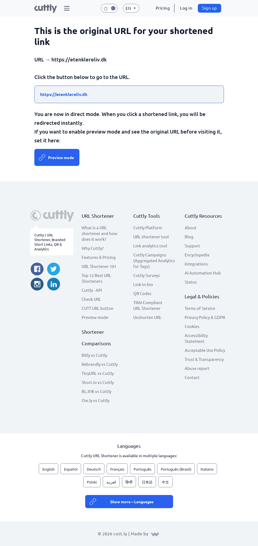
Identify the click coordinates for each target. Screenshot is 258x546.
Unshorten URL (147, 317)
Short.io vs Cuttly (98, 382)
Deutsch (94, 469)
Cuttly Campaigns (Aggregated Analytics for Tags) (154, 260)
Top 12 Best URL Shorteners (96, 278)
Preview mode (61, 157)
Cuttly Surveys (146, 275)
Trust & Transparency (204, 359)
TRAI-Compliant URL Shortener (147, 305)
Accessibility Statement (196, 338)
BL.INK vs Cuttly (96, 391)
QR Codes (142, 293)
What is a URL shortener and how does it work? (99, 233)
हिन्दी (129, 482)
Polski (92, 482)
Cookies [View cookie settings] (192, 326)
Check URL (91, 299)
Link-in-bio (143, 284)
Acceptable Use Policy (205, 350)
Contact (192, 377)
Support (192, 245)
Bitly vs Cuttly (94, 355)
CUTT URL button (97, 308)
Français (117, 469)
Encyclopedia (197, 254)
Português (142, 469)
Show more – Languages (132, 501)
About (190, 227)
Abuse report (197, 368)
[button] (67, 8)
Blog (189, 236)
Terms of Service (200, 308)
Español (70, 469)
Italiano (207, 469)
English (48, 469)
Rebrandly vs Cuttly (100, 364)
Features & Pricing (99, 257)
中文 (165, 482)
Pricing (163, 7)
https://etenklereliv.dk (63, 94)
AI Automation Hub (203, 272)
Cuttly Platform (147, 227)
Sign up (209, 7)
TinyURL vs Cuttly (98, 373)
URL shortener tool (151, 236)
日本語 (147, 482)
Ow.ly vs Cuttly (95, 400)
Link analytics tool (150, 245)
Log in (186, 7)
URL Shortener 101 (99, 266)
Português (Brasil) (176, 469)
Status (191, 281)
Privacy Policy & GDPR (205, 317)
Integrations (196, 263)
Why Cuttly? (93, 248)
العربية (111, 482)
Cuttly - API (92, 290)
